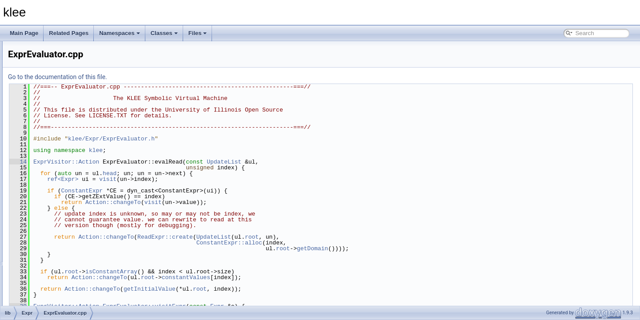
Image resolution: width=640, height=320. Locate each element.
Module (45, 261)
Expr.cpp (54, 163)
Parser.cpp (56, 242)
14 (129, 162)
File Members (38, 300)
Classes (164, 33)
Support (45, 281)
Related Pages (68, 33)
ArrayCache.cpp (63, 95)
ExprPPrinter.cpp (64, 193)
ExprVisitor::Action (177, 162)
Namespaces (119, 33)
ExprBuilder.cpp (62, 173)
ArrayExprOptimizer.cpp (72, 105)
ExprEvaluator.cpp (65, 183)
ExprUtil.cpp (58, 212)
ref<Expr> (173, 179)
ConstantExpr (193, 191)
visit (219, 179)
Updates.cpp (58, 251)
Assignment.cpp (62, 134)
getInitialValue (261, 289)
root (363, 237)
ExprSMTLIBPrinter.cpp (71, 203)
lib (32, 56)
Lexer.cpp (55, 232)
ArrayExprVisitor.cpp (68, 124)
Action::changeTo (224, 202)
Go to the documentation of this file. (168, 76)
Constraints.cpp (62, 154)
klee (207, 150)
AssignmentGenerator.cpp (74, 144)
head (221, 173)
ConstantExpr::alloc (340, 243)
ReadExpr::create (276, 237)
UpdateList (335, 162)
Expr (42, 85)
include (37, 46)
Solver (44, 271)
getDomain (423, 248)
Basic (42, 66)
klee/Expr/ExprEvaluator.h (222, 139)
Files (197, 33)
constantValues (297, 277)
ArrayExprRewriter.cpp (70, 115)
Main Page (24, 33)
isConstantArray (222, 272)
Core (42, 75)
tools (34, 291)
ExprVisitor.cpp (61, 222)
